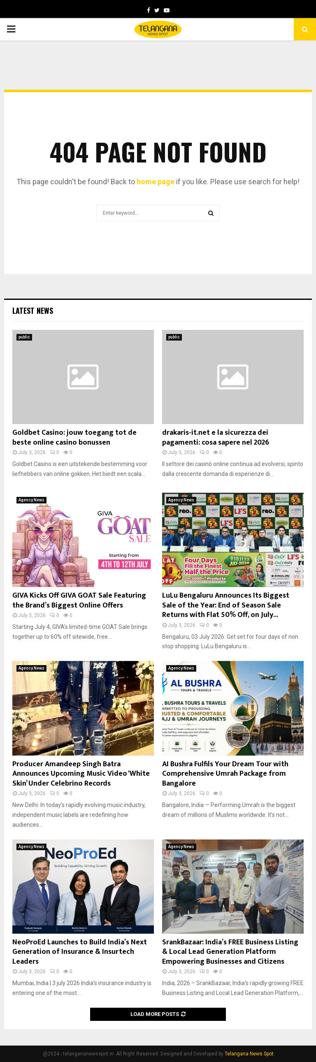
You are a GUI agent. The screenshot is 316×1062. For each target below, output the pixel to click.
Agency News (31, 500)
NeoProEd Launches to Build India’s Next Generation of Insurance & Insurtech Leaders (79, 952)
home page (155, 181)
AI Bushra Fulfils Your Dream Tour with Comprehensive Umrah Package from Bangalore (225, 774)
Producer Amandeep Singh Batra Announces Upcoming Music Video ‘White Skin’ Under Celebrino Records (81, 774)
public (24, 337)
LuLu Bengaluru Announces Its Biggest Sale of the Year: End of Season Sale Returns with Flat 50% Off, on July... (225, 605)
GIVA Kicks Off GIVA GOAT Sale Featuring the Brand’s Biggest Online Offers (79, 600)
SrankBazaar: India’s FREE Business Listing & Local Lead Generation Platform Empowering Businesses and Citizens (230, 952)
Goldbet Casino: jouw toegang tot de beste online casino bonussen (74, 437)
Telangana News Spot (249, 1054)
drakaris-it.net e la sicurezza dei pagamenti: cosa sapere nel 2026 (215, 437)
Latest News (32, 310)
